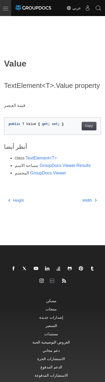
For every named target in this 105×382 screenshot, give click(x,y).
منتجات (51, 308)
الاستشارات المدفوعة (51, 375)
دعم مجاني (51, 350)
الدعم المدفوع (51, 366)
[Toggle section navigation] (8, 20)
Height (16, 200)
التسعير (51, 325)
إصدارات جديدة (51, 317)
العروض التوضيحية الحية (51, 342)
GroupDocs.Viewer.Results (65, 165)
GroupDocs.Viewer (48, 173)
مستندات (51, 333)
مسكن (51, 300)
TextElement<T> (41, 158)
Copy (89, 126)
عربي (73, 8)
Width (89, 200)
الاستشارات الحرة (51, 358)
